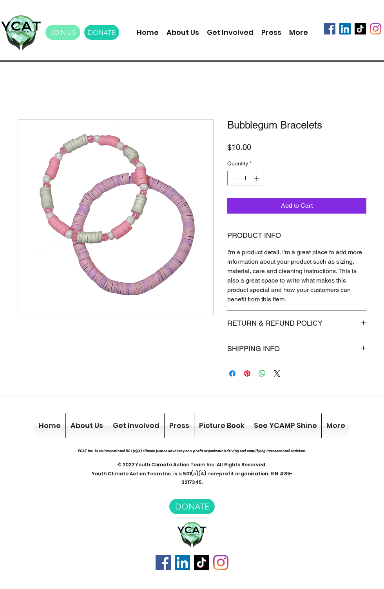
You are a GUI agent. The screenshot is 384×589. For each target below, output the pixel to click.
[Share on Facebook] (232, 373)
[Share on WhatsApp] (262, 373)
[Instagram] (375, 28)
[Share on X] (277, 373)
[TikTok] (360, 28)
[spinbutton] (245, 178)
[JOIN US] (62, 32)
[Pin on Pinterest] (247, 373)
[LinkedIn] (345, 28)
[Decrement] (233, 178)
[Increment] (257, 178)
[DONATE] (101, 32)
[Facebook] (329, 28)
